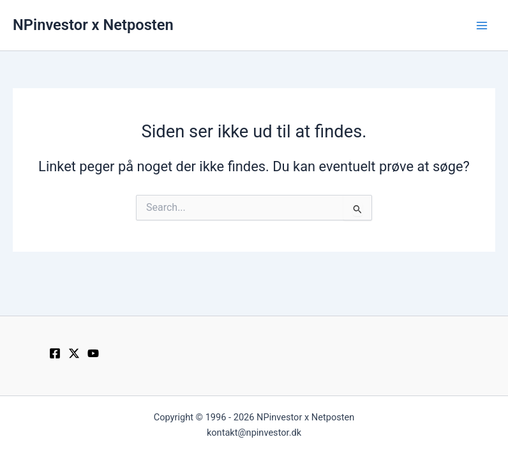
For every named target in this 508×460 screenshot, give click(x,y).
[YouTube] (93, 353)
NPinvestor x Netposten (93, 25)
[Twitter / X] (74, 353)
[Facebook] (55, 353)
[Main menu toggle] (481, 25)
